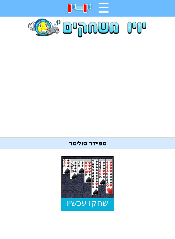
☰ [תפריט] (104, 8)
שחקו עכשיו (87, 203)
